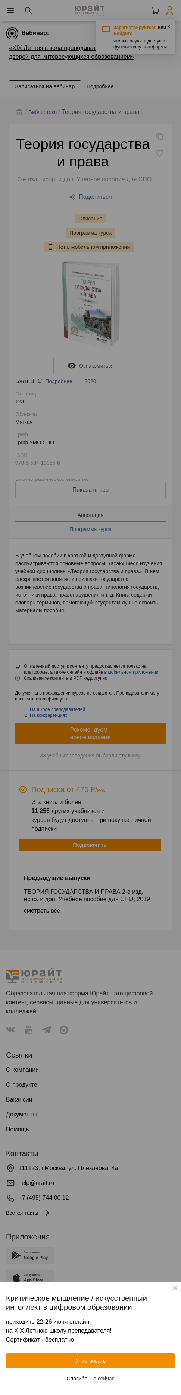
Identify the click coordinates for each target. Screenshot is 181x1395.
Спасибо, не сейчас (91, 1379)
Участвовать (90, 1361)
